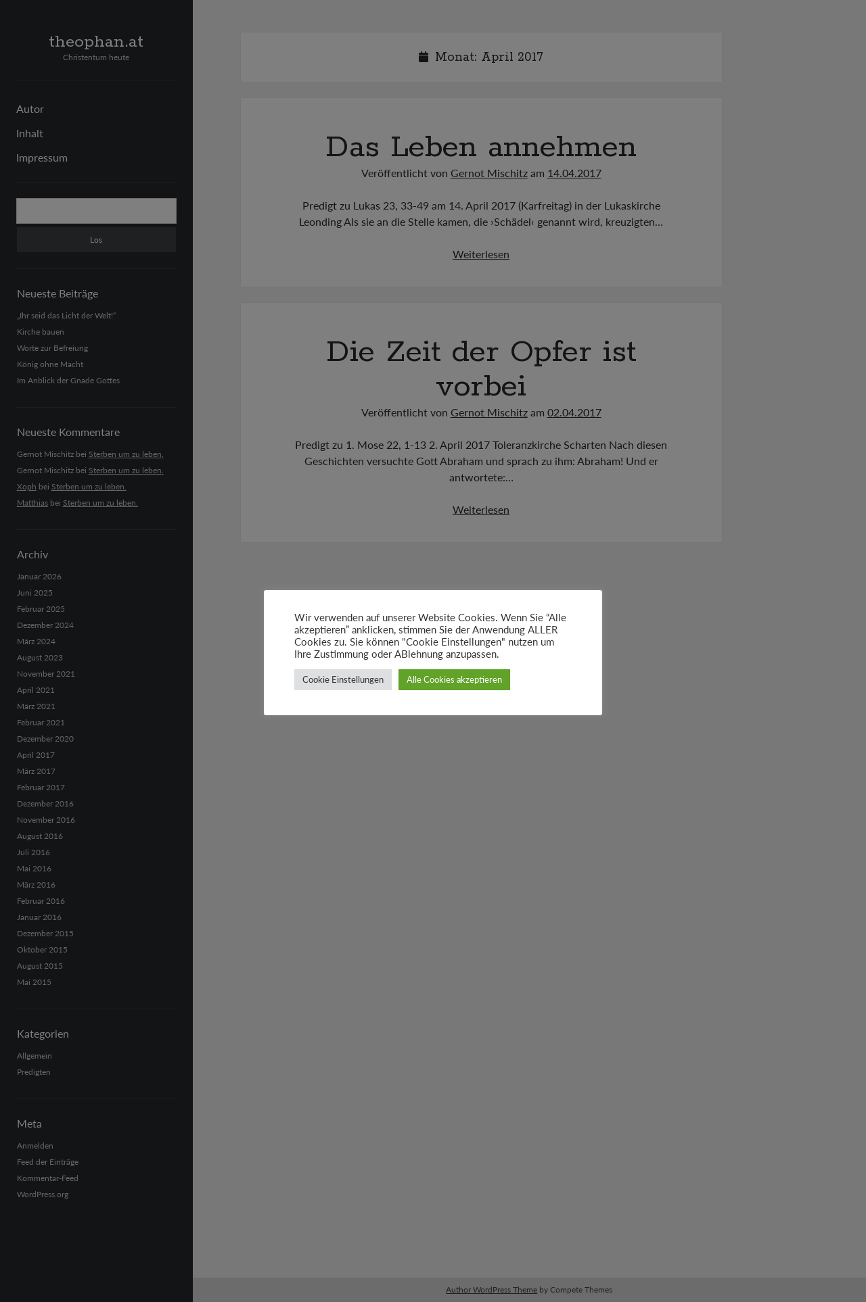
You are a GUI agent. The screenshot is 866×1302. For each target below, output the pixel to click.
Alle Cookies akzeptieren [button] (454, 679)
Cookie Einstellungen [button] (343, 679)
